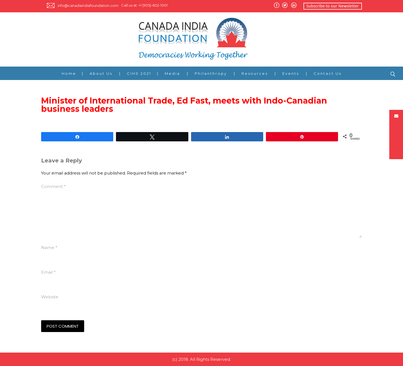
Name (49, 247)
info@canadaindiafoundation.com (88, 5)
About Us (101, 73)
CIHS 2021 (139, 73)
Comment (53, 186)
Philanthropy (211, 73)
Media (172, 73)
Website (49, 296)
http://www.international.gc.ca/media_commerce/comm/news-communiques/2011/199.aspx (136, 122)
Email (48, 272)
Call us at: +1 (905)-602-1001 (144, 5)
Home (69, 73)
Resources (255, 73)
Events (290, 73)
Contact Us (328, 73)
